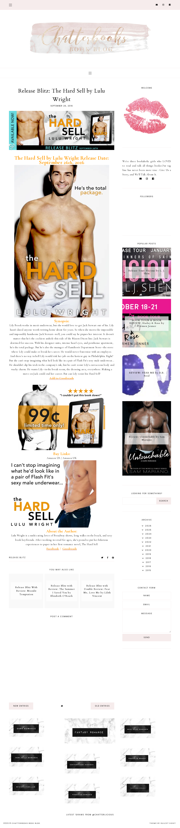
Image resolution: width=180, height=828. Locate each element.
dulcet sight (168, 823)
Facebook (52, 549)
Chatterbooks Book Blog (26, 823)
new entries (21, 706)
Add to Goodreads (61, 378)
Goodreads (69, 549)
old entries (102, 706)
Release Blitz (17, 557)
